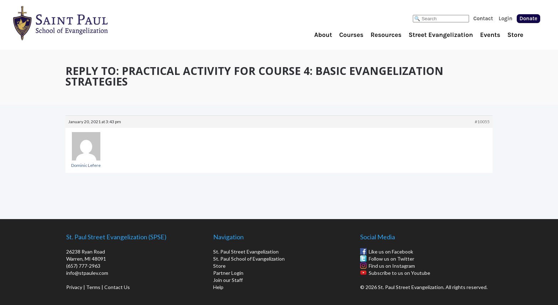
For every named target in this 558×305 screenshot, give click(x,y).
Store (515, 35)
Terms (93, 287)
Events (490, 35)
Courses (351, 35)
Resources (385, 35)
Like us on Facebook (391, 252)
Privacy (74, 287)
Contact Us (117, 287)
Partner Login (228, 273)
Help (218, 287)
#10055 (482, 121)
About (323, 35)
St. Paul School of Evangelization (74, 23)
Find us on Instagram (392, 266)
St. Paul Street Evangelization (246, 252)
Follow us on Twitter (391, 259)
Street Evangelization (441, 35)
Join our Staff (228, 280)
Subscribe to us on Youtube (399, 273)
